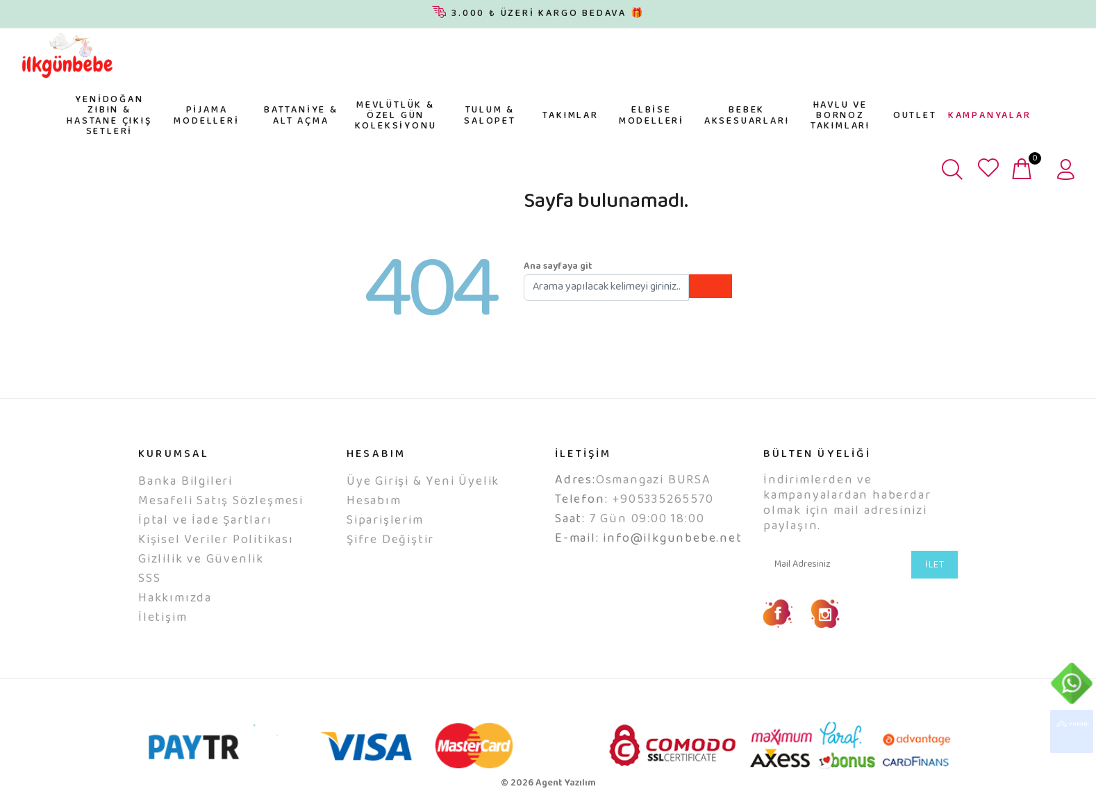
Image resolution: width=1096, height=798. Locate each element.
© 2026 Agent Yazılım (548, 783)
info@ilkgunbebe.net (672, 539)
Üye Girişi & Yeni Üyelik (423, 482)
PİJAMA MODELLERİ (206, 115)
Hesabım (374, 501)
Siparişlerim (385, 521)
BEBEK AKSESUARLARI (747, 115)
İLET (934, 565)
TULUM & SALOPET (490, 115)
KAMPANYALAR (989, 116)
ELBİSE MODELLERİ (651, 115)
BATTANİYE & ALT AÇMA (301, 115)
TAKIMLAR (570, 116)
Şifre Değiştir (390, 540)
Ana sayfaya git (558, 266)
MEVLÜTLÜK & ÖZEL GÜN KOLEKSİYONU (396, 116)
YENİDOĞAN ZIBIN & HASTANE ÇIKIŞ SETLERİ (109, 116)
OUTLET (915, 116)
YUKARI (1071, 731)
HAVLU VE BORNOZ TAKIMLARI (840, 116)
